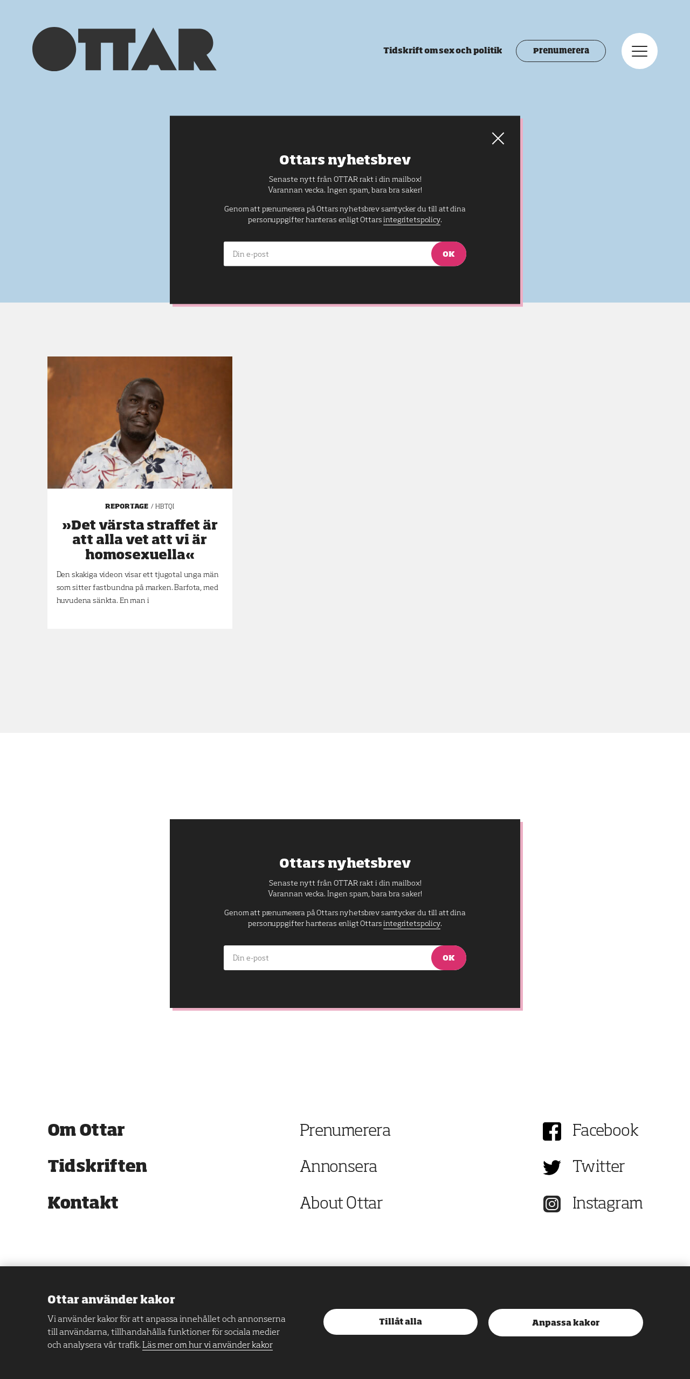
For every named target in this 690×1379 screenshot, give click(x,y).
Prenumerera (561, 51)
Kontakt (83, 1204)
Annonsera (338, 1168)
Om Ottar (86, 1131)
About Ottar (341, 1204)
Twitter (598, 1168)
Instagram (607, 1204)
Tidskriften (97, 1168)
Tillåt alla (400, 1322)
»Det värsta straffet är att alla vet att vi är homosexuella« (140, 540)
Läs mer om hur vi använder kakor (207, 1345)
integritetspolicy (411, 924)
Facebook (605, 1131)
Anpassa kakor (565, 1323)
